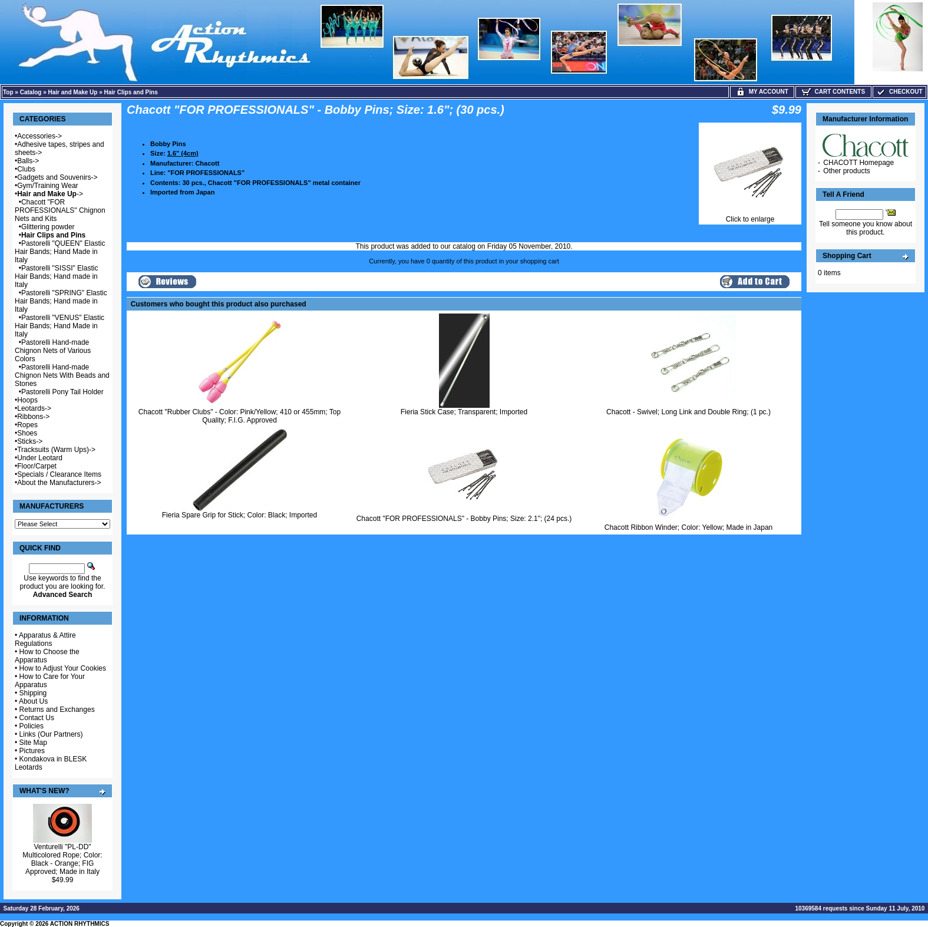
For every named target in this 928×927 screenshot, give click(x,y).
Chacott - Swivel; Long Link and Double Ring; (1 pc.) (688, 412)
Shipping (33, 693)
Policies (31, 726)
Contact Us (36, 718)
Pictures (32, 751)
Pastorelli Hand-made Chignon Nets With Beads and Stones (62, 375)
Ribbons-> (33, 417)
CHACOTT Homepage (858, 163)
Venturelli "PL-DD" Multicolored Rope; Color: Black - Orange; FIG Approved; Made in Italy (62, 859)
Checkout (899, 91)
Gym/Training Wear (47, 186)
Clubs (26, 169)
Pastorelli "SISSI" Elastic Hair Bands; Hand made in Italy (56, 276)
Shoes (27, 433)
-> (50, 194)
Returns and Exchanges (57, 709)
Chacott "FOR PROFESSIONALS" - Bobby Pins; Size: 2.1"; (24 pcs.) (464, 518)
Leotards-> (34, 408)
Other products (846, 171)
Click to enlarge (750, 216)
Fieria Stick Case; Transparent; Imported (464, 412)
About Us (33, 701)
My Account (762, 91)
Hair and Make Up (73, 92)
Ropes (27, 425)
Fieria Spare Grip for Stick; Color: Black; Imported (239, 515)
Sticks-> (29, 441)
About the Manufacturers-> (59, 483)
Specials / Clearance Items (59, 474)
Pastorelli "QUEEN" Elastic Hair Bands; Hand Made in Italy (60, 251)
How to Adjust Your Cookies (62, 668)
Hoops (27, 400)
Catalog (31, 92)
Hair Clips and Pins (131, 92)
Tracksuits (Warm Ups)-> (56, 450)
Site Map (33, 742)
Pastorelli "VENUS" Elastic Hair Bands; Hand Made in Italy (59, 326)
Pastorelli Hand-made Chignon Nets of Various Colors (53, 350)
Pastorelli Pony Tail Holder (62, 392)
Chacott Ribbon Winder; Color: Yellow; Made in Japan (689, 527)
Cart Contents (833, 91)
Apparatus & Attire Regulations (45, 639)
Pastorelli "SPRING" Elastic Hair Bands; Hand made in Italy (61, 301)
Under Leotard (39, 458)
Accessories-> (39, 136)
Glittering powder (48, 227)
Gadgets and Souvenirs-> (57, 177)
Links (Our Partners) (51, 734)
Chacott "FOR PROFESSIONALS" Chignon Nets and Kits (60, 210)
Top (8, 92)
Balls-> (28, 161)
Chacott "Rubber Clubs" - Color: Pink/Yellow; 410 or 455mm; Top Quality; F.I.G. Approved (239, 416)
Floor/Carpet (37, 466)
